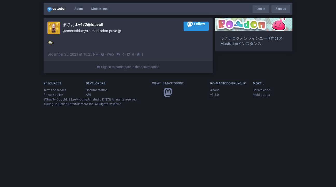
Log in (261, 9)
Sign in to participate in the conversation (128, 67)
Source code (261, 90)
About (78, 9)
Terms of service (55, 90)
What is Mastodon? (168, 83)
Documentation (97, 90)
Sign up (281, 9)
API (88, 95)
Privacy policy (53, 95)
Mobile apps (99, 9)
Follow (196, 24)
